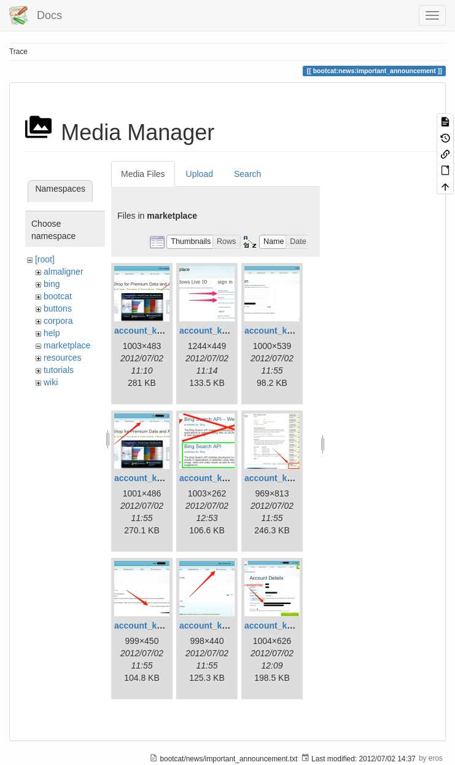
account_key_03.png (286, 330)
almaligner (64, 272)
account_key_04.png (156, 478)
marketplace (67, 345)
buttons (58, 308)
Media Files (143, 174)
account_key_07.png (156, 625)
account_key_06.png (286, 478)
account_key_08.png (221, 625)
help (52, 333)
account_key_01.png (156, 330)
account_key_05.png (221, 478)
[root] (45, 259)
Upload (199, 174)
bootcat (58, 296)
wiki (51, 382)
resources (62, 358)
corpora (58, 321)
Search (247, 174)
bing (52, 284)
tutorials (59, 370)
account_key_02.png (221, 330)
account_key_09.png (286, 625)
